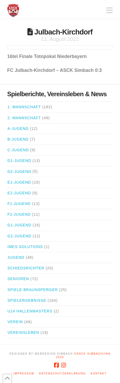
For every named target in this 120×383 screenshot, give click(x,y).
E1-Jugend (19, 182)
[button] (109, 10)
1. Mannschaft (24, 107)
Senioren (18, 279)
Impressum (23, 373)
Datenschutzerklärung (62, 373)
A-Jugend (18, 128)
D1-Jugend (19, 160)
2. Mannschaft (24, 118)
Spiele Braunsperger (32, 290)
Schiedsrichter (25, 268)
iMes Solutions (25, 247)
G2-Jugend (19, 236)
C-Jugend (18, 150)
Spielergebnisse (26, 300)
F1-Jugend (19, 204)
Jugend (15, 257)
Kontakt (98, 373)
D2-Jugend (19, 171)
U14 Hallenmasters (29, 311)
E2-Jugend (19, 193)
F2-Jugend (19, 214)
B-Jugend (18, 139)
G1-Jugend (19, 225)
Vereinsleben (23, 332)
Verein (15, 322)
